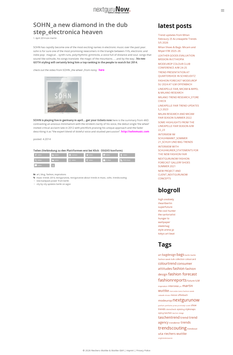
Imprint (130, 350)
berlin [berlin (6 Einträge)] (187, 255)
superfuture (165, 207)
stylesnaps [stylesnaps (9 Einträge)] (190, 309)
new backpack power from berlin (53, 180)
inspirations (60, 174)
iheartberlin (165, 203)
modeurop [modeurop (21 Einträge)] (165, 300)
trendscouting (120, 177)
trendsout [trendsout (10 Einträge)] (192, 328)
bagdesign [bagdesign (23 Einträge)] (169, 255)
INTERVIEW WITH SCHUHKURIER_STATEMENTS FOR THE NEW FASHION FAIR (178, 150)
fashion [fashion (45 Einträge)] (179, 268)
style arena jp (166, 229)
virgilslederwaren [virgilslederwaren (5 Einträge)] (165, 338)
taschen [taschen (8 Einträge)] (168, 313)
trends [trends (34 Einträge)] (186, 322)
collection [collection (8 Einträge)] (180, 259)
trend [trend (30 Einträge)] (184, 317)
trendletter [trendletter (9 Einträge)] (174, 322)
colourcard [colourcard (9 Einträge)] (190, 259)
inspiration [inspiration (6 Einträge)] (162, 286)
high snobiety (166, 199)
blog (43, 174)
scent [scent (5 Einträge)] (188, 305)
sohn (109, 177)
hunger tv (163, 218)
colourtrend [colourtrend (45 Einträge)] (167, 263)
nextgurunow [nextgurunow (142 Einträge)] (186, 300)
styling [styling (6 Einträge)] (161, 313)
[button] (222, 10)
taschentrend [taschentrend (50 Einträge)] (169, 317)
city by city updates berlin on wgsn (54, 184)
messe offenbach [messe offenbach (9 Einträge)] (179, 295)
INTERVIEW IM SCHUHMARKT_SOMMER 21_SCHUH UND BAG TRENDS (175, 138)
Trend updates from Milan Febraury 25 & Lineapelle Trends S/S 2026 (177, 38)
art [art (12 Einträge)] (159, 255)
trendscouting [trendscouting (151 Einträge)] (172, 328)
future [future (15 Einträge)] (191, 280)
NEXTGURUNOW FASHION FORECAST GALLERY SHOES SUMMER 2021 (174, 162)
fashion (49, 174)
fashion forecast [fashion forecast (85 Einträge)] (182, 274)
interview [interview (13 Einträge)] (173, 286)
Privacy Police (143, 350)
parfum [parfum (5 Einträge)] (161, 305)
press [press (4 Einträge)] (175, 305)
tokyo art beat (166, 233)
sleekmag (163, 226)
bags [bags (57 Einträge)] (180, 254)
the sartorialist (166, 214)
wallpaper (164, 222)
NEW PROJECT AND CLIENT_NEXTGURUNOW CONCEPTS (173, 174)
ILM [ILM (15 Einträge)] (197, 280)
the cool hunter (167, 210)
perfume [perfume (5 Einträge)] (168, 305)
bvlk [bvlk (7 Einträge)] (173, 259)
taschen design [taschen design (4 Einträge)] (178, 313)
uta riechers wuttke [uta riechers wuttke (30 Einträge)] (172, 333)
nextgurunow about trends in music (88, 177)
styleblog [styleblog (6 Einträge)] (181, 309)
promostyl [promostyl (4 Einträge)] (181, 305)
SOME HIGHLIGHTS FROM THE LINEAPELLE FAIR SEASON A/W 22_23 (176, 126)
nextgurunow (62, 177)
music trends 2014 (46, 177)
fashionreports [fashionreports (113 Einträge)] (172, 280)
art (38, 174)
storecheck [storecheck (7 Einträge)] (171, 309)
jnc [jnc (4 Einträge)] (180, 286)
